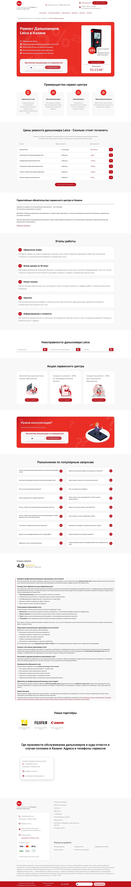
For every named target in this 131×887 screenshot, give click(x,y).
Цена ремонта (66, 13)
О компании (43, 13)
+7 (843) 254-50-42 (36, 765)
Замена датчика (49, 699)
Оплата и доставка (60, 805)
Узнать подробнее (31, 400)
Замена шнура (39, 699)
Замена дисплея (59, 699)
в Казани (33, 7)
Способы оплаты (59, 828)
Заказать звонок (100, 3)
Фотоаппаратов (59, 846)
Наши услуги (58, 820)
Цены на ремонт (96, 62)
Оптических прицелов (81, 849)
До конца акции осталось (48, 884)
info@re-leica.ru (25, 824)
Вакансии (75, 13)
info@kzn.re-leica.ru (29, 771)
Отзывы (89, 13)
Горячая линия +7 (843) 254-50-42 (59, 5)
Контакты (82, 13)
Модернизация (99, 697)
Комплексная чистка (89, 697)
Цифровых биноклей (101, 846)
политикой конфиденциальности (55, 70)
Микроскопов (78, 846)
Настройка (77, 699)
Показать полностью (23, 225)
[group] (24, 724)
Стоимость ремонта (60, 802)
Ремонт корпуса (68, 699)
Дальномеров (58, 849)
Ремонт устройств (55, 13)
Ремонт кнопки (85, 699)
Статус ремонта (84, 3)
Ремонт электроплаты (28, 699)
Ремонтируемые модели (62, 817)
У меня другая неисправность (65, 184)
